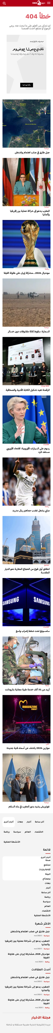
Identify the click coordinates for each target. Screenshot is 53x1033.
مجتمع (46, 565)
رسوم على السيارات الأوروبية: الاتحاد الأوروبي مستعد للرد (28, 450)
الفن (47, 744)
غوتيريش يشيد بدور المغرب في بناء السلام (29, 806)
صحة (47, 685)
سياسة (46, 148)
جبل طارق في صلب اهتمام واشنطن (32, 152)
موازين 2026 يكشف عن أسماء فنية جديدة (28, 748)
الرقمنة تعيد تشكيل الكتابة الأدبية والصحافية (28, 390)
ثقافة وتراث (45, 386)
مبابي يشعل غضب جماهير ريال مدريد (31, 510)
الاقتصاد (46, 444)
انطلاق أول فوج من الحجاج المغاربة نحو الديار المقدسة (27, 570)
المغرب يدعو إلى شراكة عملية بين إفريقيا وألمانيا (30, 212)
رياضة (47, 269)
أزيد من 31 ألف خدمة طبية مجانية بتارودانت (27, 689)
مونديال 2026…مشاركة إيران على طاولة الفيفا (27, 273)
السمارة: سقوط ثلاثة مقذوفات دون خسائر (29, 331)
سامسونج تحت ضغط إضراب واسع (33, 631)
